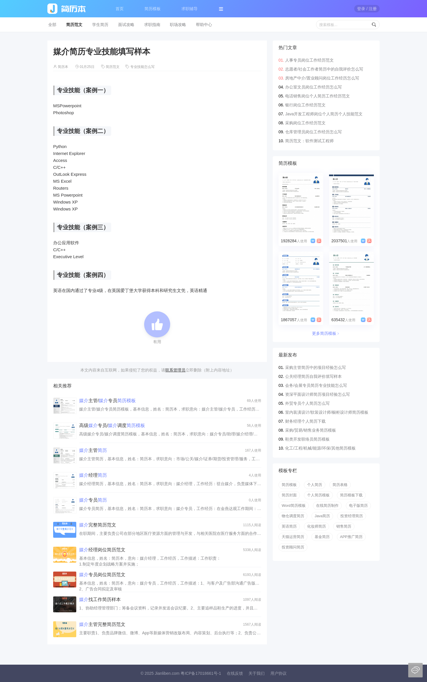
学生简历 (100, 24)
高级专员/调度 (112, 425)
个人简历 (314, 485)
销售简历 (343, 526)
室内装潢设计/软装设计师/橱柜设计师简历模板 (326, 412)
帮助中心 (204, 24)
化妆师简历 (316, 526)
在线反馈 (235, 673)
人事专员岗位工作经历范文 (309, 60)
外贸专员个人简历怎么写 (307, 403)
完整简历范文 (97, 524)
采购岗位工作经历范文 (305, 123)
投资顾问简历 (293, 547)
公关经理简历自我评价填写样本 (313, 376)
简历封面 (289, 495)
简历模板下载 (351, 495)
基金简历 (322, 537)
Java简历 (322, 516)
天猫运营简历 (293, 537)
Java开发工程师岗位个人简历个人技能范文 (324, 114)
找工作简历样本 (100, 599)
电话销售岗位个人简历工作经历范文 (317, 96)
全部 (52, 24)
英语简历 (289, 526)
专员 (93, 500)
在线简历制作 (327, 505)
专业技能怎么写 (142, 67)
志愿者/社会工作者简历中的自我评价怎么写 (324, 69)
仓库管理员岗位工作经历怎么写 (313, 132)
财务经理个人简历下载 (305, 421)
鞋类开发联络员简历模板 (307, 439)
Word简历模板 (294, 505)
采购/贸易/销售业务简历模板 (310, 430)
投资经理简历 (351, 516)
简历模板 (152, 8)
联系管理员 (175, 370)
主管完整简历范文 (102, 624)
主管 (93, 450)
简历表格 (340, 485)
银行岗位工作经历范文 (305, 105)
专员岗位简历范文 (102, 574)
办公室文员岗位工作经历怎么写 (313, 87)
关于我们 (256, 673)
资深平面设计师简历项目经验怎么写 (317, 394)
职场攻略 (178, 24)
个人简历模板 (318, 495)
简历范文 (74, 24)
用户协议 (278, 673)
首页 (120, 8)
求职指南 (152, 24)
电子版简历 (358, 505)
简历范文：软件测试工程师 (309, 140)
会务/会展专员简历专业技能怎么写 (316, 385)
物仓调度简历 (293, 516)
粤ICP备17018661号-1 (201, 673)
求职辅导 (189, 8)
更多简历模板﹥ (326, 333)
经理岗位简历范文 (102, 549)
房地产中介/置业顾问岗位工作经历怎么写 (322, 78)
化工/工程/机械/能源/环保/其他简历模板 (320, 448)
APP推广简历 (351, 537)
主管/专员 (107, 400)
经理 (93, 475)
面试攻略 (126, 24)
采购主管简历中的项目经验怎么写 (315, 367)
